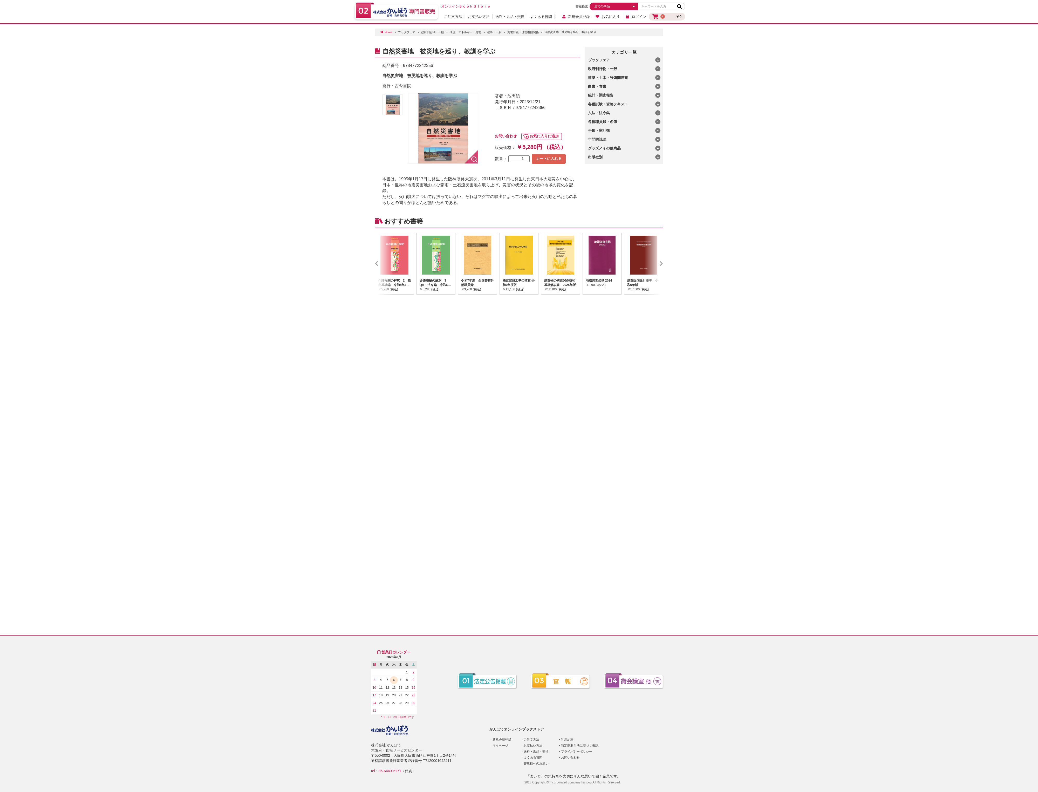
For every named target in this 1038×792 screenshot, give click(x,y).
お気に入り (607, 17)
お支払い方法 (479, 17)
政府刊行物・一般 (432, 32)
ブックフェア (406, 32)
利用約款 (567, 739)
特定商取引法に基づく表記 (579, 745)
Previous (384, 264)
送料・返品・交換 (509, 17)
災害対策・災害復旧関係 (523, 32)
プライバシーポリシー (576, 751)
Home (388, 32)
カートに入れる (549, 158)
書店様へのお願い (536, 763)
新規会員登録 (576, 17)
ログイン (635, 17)
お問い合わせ (506, 136)
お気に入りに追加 (544, 136)
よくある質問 (541, 17)
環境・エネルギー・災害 (465, 32)
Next (653, 264)
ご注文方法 (453, 17)
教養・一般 (494, 32)
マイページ (500, 745)
